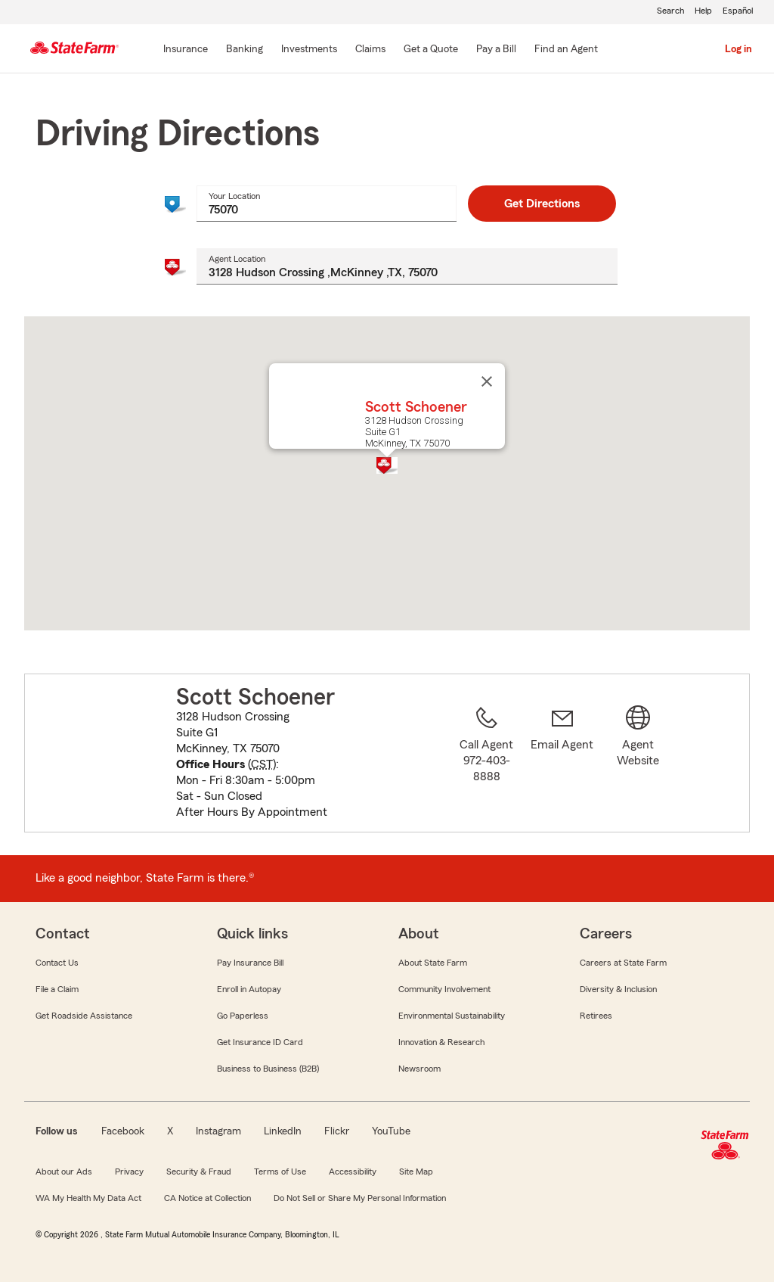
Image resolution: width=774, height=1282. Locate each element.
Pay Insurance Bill (250, 962)
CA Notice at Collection (207, 1198)
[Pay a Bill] (496, 50)
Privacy (129, 1171)
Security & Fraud (198, 1171)
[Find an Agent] (566, 50)
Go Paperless (242, 1015)
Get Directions (542, 204)
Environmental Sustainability (451, 1015)
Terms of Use (280, 1171)
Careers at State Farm (623, 962)
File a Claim (57, 989)
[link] (562, 762)
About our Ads (64, 1171)
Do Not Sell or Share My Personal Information (360, 1198)
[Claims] (370, 50)
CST (262, 764)
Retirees (596, 1015)
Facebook (122, 1131)
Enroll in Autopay (249, 989)
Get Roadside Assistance (84, 1015)
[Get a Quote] (431, 50)
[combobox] (326, 203)
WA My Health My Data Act (88, 1198)
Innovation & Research (441, 1042)
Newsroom (419, 1068)
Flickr (336, 1131)
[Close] (487, 381)
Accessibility (352, 1171)
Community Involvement (444, 989)
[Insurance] (185, 50)
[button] (387, 465)
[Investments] (309, 50)
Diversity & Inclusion (618, 989)
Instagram (218, 1131)
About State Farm (432, 962)
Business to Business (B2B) (268, 1068)
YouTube (391, 1131)
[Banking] (244, 50)
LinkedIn (283, 1131)
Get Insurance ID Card (260, 1042)
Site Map (416, 1171)
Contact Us (57, 962)
